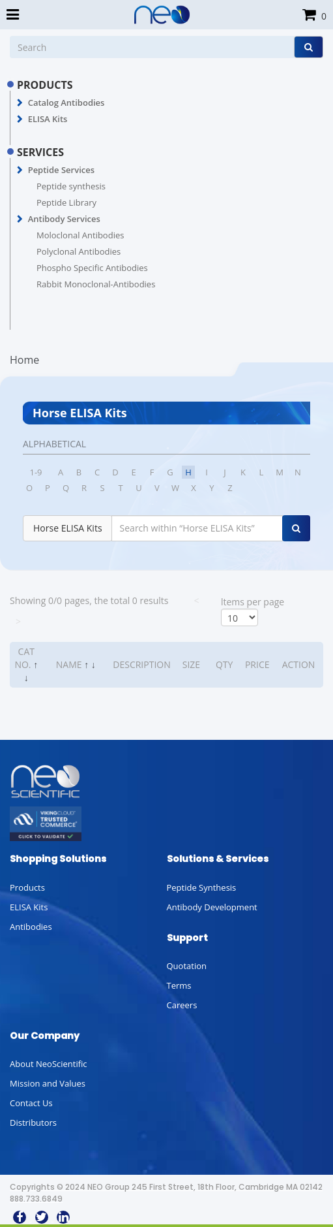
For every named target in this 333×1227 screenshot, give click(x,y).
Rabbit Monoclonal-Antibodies (95, 284)
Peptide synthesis (71, 186)
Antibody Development (212, 907)
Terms (179, 985)
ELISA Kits (48, 119)
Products (27, 887)
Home (24, 360)
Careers (182, 1005)
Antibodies (31, 926)
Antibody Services (64, 219)
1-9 (35, 472)
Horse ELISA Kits (67, 528)
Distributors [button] (33, 1122)
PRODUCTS (45, 85)
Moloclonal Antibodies (80, 235)
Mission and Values (47, 1083)
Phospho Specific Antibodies (92, 268)
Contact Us (31, 1103)
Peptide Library (66, 202)
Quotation (187, 966)
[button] (20, 103)
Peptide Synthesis (202, 887)
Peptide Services (61, 170)
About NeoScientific (48, 1064)
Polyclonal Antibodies (78, 251)
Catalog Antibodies (66, 102)
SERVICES (40, 152)
